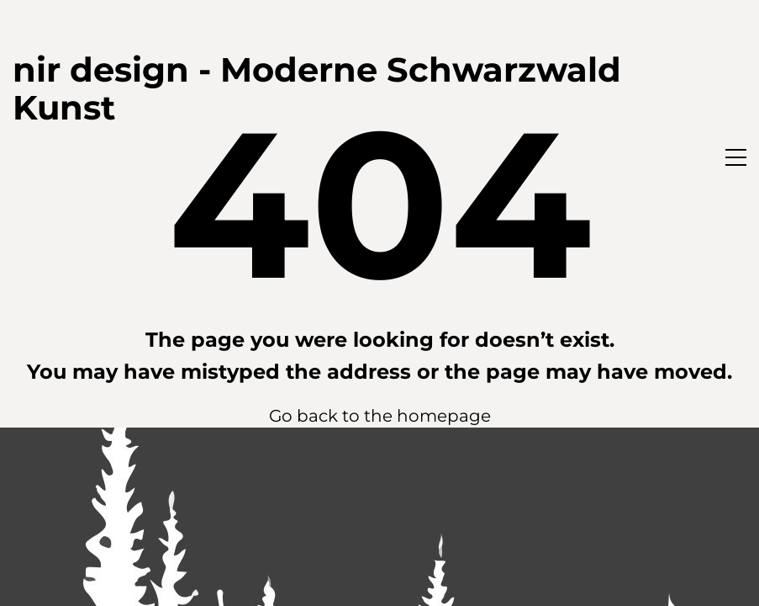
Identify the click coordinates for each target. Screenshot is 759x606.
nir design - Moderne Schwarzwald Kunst (317, 88)
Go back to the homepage (380, 416)
